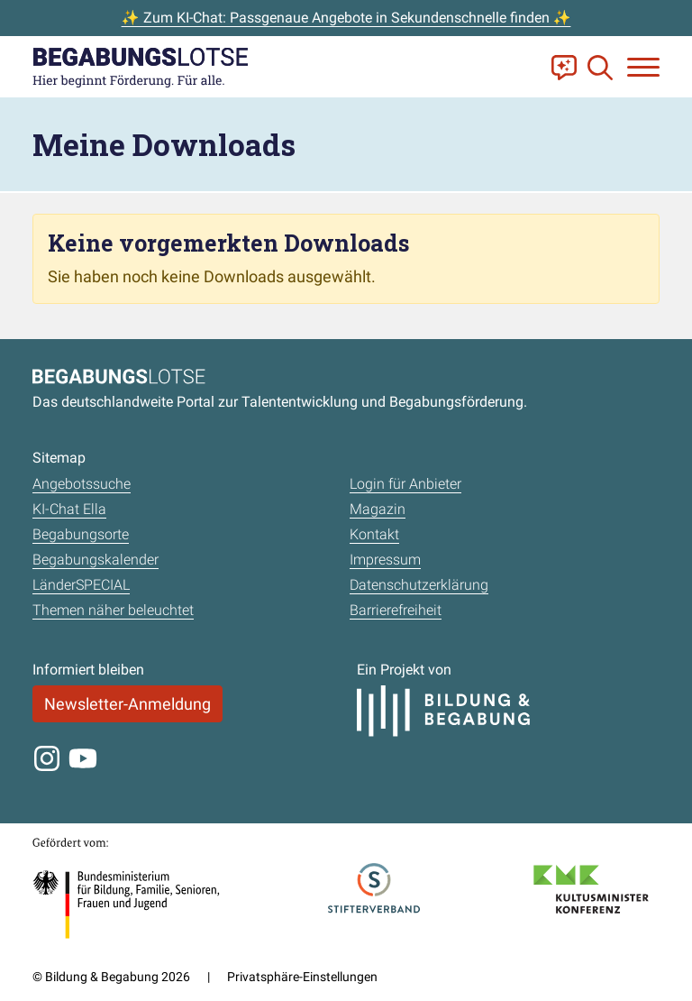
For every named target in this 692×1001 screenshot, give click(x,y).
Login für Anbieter (405, 483)
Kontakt (374, 534)
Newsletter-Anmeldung (127, 703)
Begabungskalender (95, 559)
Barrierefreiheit (396, 610)
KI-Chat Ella (69, 509)
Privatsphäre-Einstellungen (302, 976)
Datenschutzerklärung (419, 584)
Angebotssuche (81, 483)
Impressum (385, 559)
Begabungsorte (80, 534)
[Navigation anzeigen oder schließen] (643, 67)
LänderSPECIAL (81, 584)
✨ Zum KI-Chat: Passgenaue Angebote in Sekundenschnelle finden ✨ (346, 17)
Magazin (377, 509)
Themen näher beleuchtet (113, 610)
